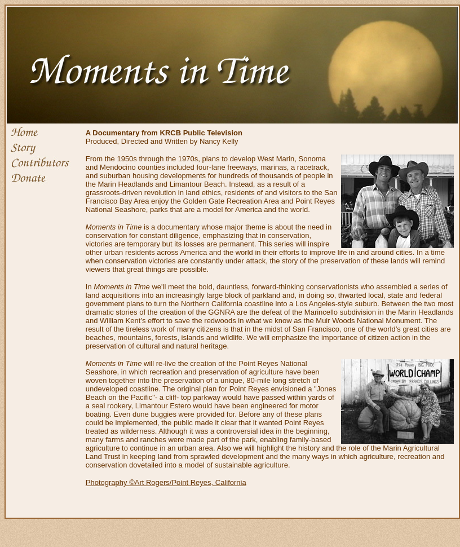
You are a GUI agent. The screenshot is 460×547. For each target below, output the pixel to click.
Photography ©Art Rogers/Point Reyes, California (166, 482)
